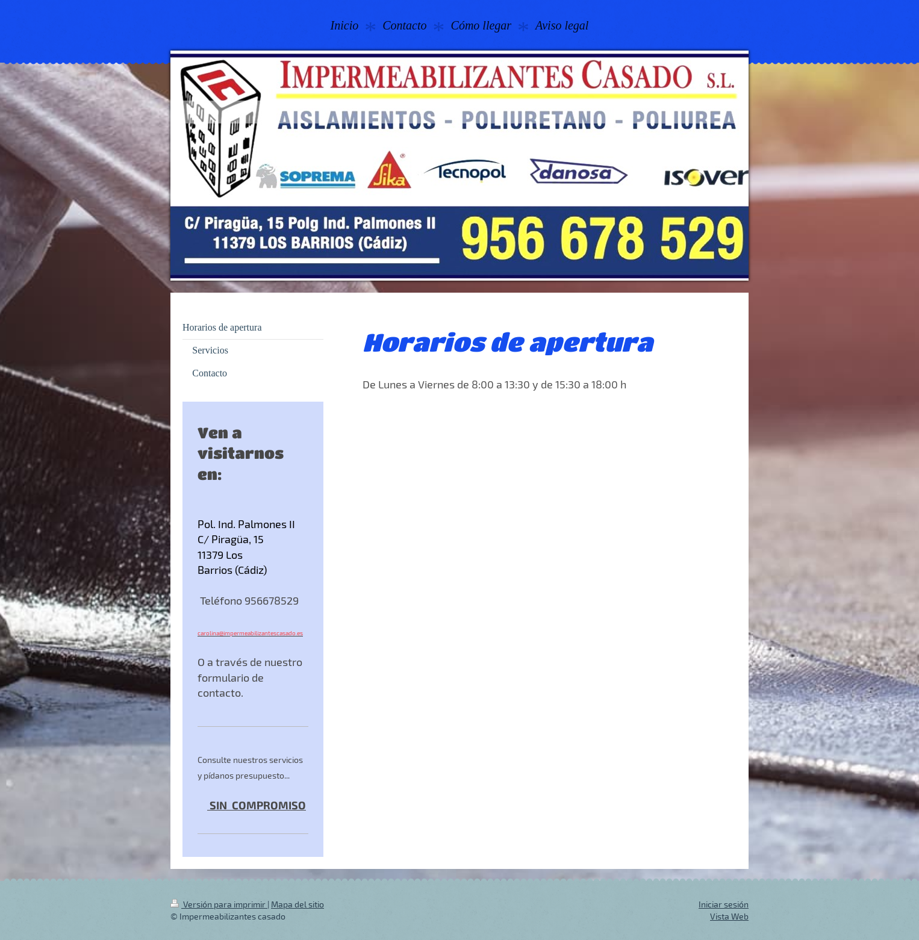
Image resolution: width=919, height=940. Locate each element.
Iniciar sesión (724, 904)
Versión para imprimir (218, 904)
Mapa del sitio (297, 904)
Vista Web (729, 916)
